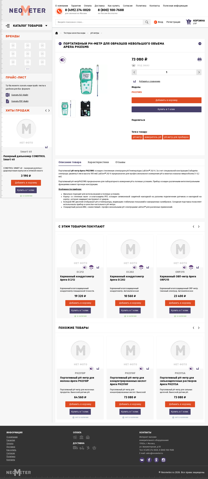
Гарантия (76, 5)
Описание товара (69, 162)
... (27, 69)
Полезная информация (175, 5)
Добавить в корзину (166, 100)
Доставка (99, 5)
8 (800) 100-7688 (111, 10)
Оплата (87, 5)
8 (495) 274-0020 (78, 10)
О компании (61, 5)
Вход (160, 22)
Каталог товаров (27, 25)
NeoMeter (27, 10)
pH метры (95, 33)
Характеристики (98, 162)
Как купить (114, 5)
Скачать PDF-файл (19, 101)
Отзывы (120, 162)
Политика (141, 5)
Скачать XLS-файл (19, 95)
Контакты (155, 5)
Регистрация (173, 22)
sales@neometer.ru (154, 453)
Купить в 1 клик (25, 190)
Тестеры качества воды (74, 33)
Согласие (128, 5)
